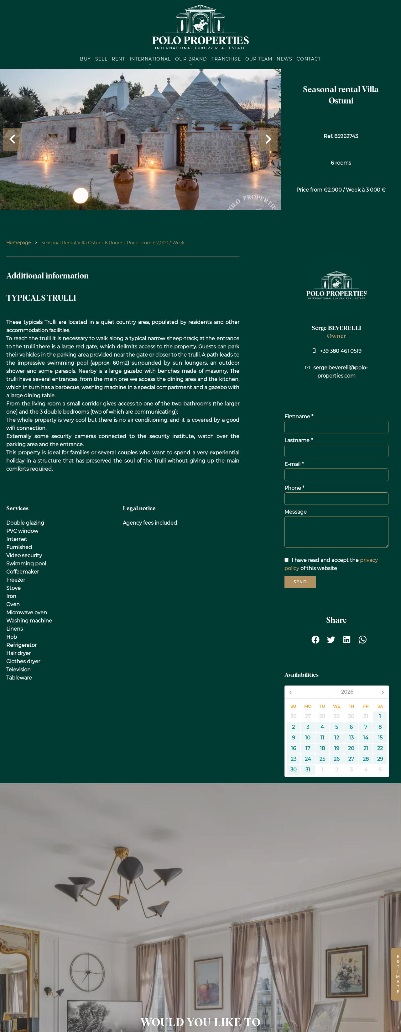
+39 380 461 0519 (341, 351)
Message (295, 512)
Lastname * (298, 440)
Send (300, 582)
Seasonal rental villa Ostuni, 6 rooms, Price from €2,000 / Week (113, 243)
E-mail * (294, 464)
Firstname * (298, 417)
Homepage (18, 243)
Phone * (294, 488)
